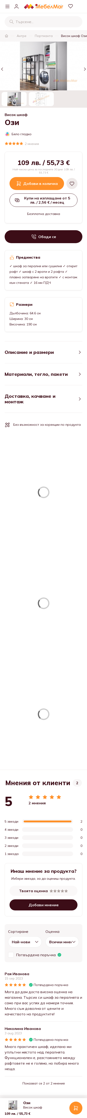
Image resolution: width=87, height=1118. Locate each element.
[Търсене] (12, 21)
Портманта (44, 36)
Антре (21, 36)
